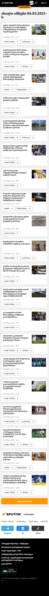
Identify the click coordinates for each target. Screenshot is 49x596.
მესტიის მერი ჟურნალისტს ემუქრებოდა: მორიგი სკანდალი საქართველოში (15, 148)
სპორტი (25, 66)
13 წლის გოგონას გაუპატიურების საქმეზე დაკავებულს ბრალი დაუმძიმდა (14, 385)
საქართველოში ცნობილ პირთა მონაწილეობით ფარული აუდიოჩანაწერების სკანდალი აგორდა (16, 124)
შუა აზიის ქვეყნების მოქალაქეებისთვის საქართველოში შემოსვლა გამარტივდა (15, 410)
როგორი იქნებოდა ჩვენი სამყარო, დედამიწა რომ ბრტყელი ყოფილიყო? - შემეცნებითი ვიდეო (14, 197)
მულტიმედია (22, 90)
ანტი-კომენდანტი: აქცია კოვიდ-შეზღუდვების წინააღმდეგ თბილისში (14, 77)
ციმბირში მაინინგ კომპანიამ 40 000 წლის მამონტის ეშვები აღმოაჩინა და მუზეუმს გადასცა (16, 456)
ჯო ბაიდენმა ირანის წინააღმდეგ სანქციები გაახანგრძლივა (13, 315)
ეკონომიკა (26, 258)
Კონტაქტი (23, 544)
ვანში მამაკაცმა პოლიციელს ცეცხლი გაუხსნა (16, 99)
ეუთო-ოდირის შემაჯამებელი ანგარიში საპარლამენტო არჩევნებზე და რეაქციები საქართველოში (16, 28)
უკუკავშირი (6, 564)
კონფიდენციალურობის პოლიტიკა (17, 554)
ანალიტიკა (21, 521)
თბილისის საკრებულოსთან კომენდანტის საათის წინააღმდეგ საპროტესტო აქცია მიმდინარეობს (15, 293)
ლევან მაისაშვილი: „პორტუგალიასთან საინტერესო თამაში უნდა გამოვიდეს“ (14, 433)
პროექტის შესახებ (9, 544)
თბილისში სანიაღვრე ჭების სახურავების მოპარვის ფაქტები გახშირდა (16, 219)
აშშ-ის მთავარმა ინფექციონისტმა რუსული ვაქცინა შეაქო (15, 173)
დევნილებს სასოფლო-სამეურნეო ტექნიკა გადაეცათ (16, 243)
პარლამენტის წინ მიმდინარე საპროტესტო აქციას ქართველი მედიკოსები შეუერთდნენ (16, 362)
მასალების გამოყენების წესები (15, 547)
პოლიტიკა (26, 42)
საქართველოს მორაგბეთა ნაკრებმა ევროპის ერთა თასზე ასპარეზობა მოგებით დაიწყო (16, 53)
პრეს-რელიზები (8, 551)
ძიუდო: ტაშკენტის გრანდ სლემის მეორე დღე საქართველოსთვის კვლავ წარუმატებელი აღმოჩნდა (15, 479)
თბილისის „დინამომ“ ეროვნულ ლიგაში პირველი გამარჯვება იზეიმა (15, 338)
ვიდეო (6, 90)
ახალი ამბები (9, 42)
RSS (19, 551)
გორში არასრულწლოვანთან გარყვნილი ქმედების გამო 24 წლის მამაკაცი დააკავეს (16, 268)
